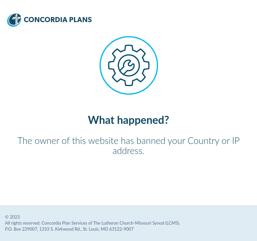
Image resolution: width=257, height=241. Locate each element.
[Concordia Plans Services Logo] (49, 24)
